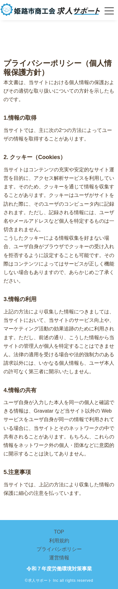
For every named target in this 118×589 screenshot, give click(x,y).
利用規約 (59, 540)
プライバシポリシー (59, 549)
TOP (59, 532)
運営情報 (59, 557)
